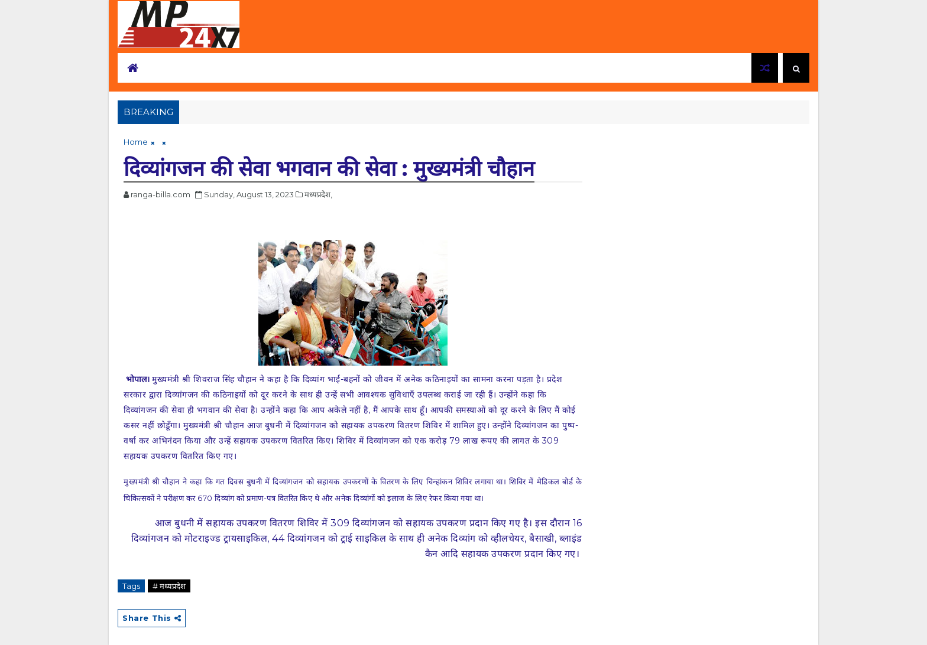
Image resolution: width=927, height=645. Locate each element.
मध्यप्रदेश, (318, 194)
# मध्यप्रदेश (169, 586)
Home (136, 141)
